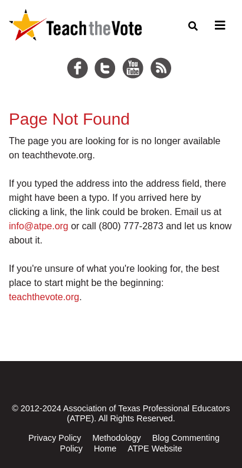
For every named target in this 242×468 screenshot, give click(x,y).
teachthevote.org (44, 297)
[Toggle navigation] (218, 25)
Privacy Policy (54, 438)
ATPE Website (154, 448)
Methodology (116, 438)
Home (105, 448)
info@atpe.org (38, 226)
